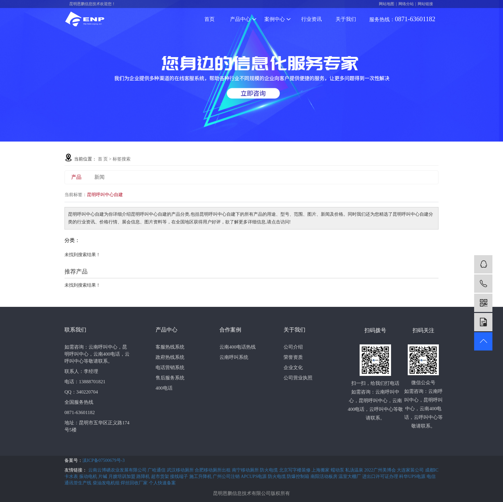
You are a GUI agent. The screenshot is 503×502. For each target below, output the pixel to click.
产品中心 (243, 19)
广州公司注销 (227, 476)
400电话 (164, 388)
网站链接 (425, 4)
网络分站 (406, 4)
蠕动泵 (338, 470)
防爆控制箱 (299, 476)
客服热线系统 (170, 347)
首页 (209, 19)
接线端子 (179, 476)
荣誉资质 (293, 357)
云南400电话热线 (237, 347)
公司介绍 (293, 347)
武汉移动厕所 (181, 470)
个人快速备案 (162, 482)
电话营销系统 (170, 367)
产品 (76, 177)
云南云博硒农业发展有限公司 (118, 470)
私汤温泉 (354, 470)
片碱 (103, 476)
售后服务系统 (170, 377)
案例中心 (277, 19)
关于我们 (346, 19)
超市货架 (160, 476)
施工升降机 (201, 476)
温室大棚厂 (350, 476)
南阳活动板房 (325, 476)
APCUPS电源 (254, 476)
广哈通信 (157, 470)
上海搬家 (321, 470)
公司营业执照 (298, 377)
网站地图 (386, 4)
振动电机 (88, 476)
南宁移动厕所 (246, 470)
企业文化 (293, 367)
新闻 (99, 177)
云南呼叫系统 (233, 357)
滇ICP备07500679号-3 (103, 460)
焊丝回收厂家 (135, 482)
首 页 (103, 159)
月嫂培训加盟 (122, 476)
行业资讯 (311, 19)
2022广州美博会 (380, 470)
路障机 (143, 476)
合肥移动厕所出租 (213, 470)
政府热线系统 (170, 357)
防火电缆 (269, 470)
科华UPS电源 (412, 476)
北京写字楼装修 (295, 470)
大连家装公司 (411, 470)
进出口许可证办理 (380, 476)
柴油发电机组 (107, 482)
